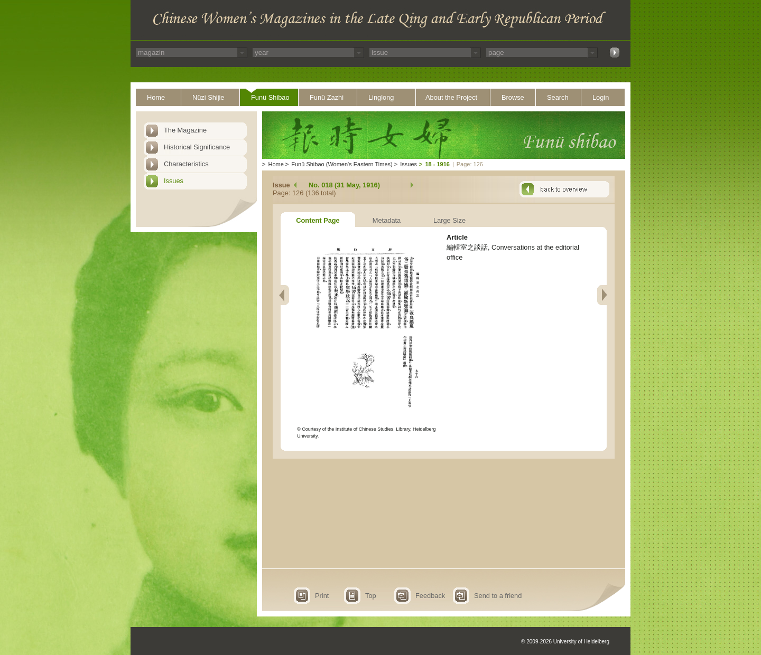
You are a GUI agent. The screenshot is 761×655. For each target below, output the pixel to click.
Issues (173, 181)
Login (600, 97)
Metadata (387, 220)
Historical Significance (197, 147)
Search (558, 97)
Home (156, 97)
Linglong (381, 97)
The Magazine (185, 130)
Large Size (449, 220)
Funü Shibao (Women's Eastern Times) (341, 164)
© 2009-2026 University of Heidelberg (565, 641)
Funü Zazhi (327, 97)
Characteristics (186, 164)
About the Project (451, 97)
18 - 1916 (437, 164)
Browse (513, 97)
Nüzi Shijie (208, 97)
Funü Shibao (270, 97)
